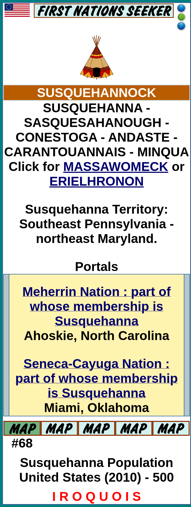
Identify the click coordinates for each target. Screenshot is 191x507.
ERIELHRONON (96, 181)
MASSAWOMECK (115, 166)
